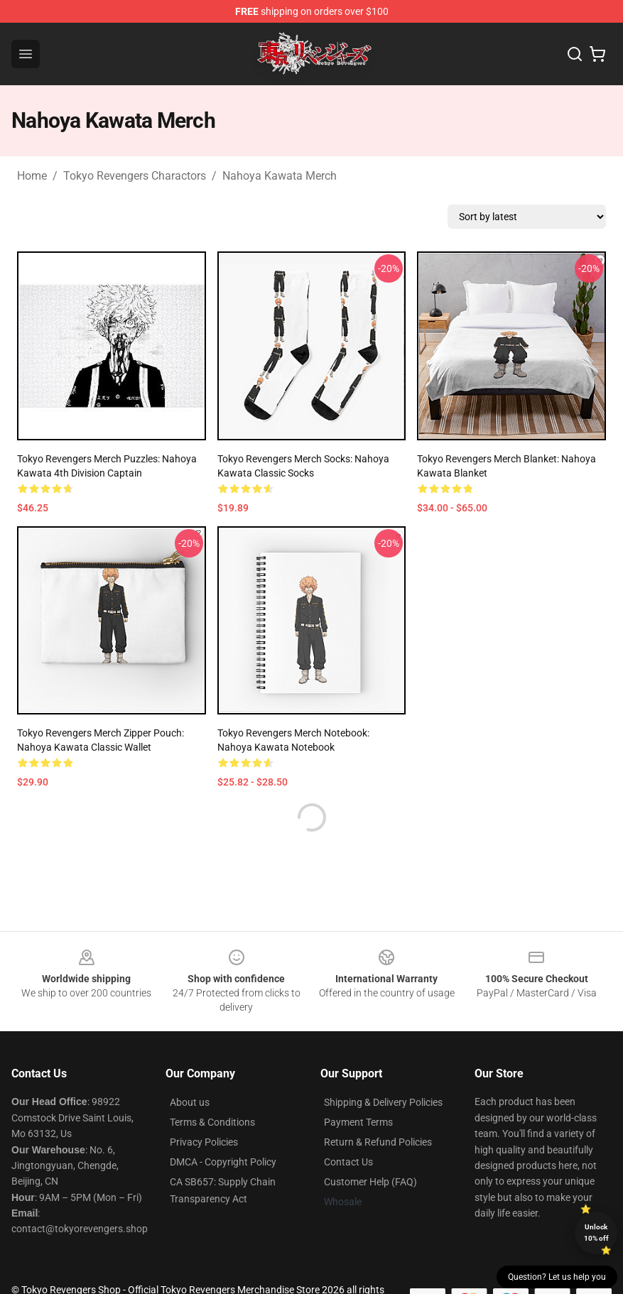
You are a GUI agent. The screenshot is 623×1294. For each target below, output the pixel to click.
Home (32, 176)
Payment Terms (358, 1122)
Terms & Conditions (212, 1122)
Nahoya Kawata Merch (279, 176)
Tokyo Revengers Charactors (134, 176)
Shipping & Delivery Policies (383, 1102)
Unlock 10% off (596, 1232)
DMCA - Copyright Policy (223, 1162)
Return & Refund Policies (378, 1142)
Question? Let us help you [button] (557, 1277)
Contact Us (348, 1162)
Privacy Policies (204, 1142)
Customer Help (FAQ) (370, 1181)
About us (190, 1102)
